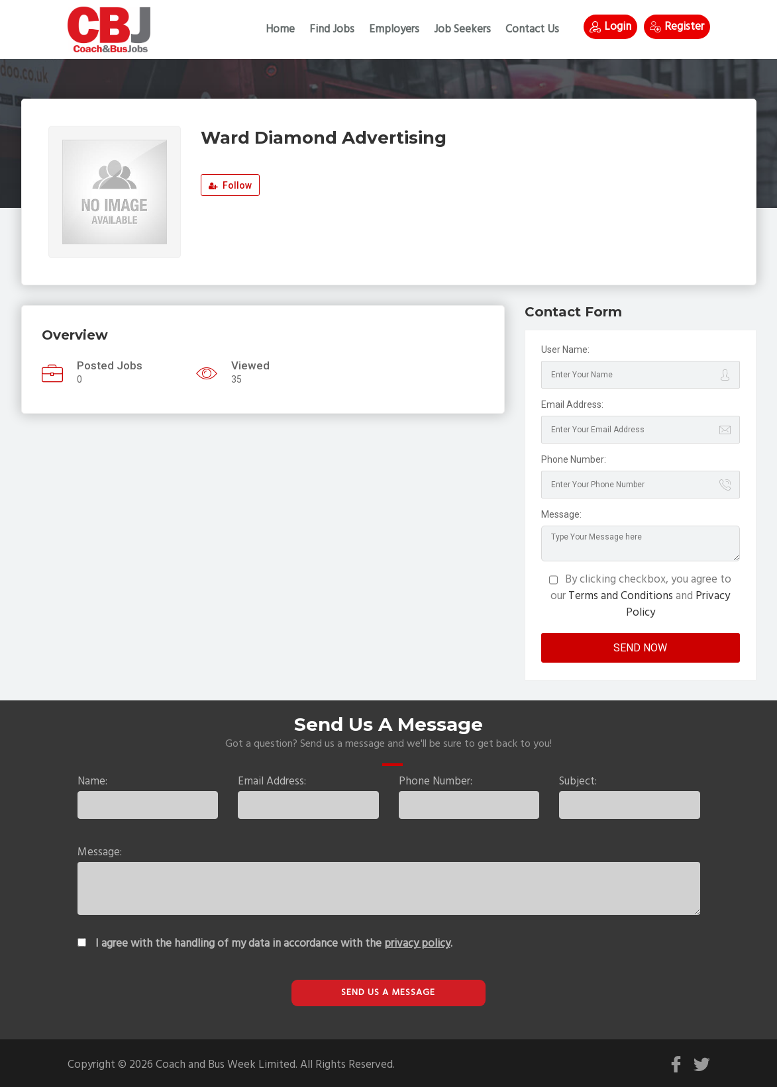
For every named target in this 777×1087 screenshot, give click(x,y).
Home (280, 29)
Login (610, 27)
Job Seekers (462, 29)
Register (677, 27)
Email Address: (572, 404)
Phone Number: (573, 459)
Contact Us (532, 29)
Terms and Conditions (620, 596)
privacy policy (417, 944)
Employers (394, 29)
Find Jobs (331, 29)
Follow (230, 185)
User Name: (565, 349)
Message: (561, 514)
